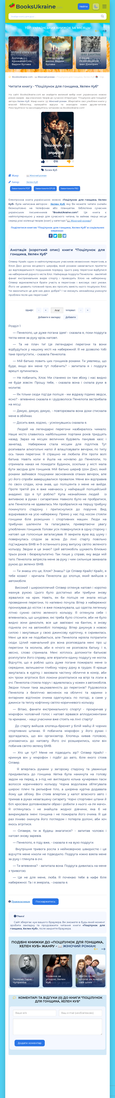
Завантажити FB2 (69, 188)
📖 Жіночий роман (56, 101)
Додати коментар (29, 1043)
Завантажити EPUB (45, 188)
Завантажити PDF (21, 188)
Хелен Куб (23, 101)
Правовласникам (20, 901)
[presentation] (97, 30)
